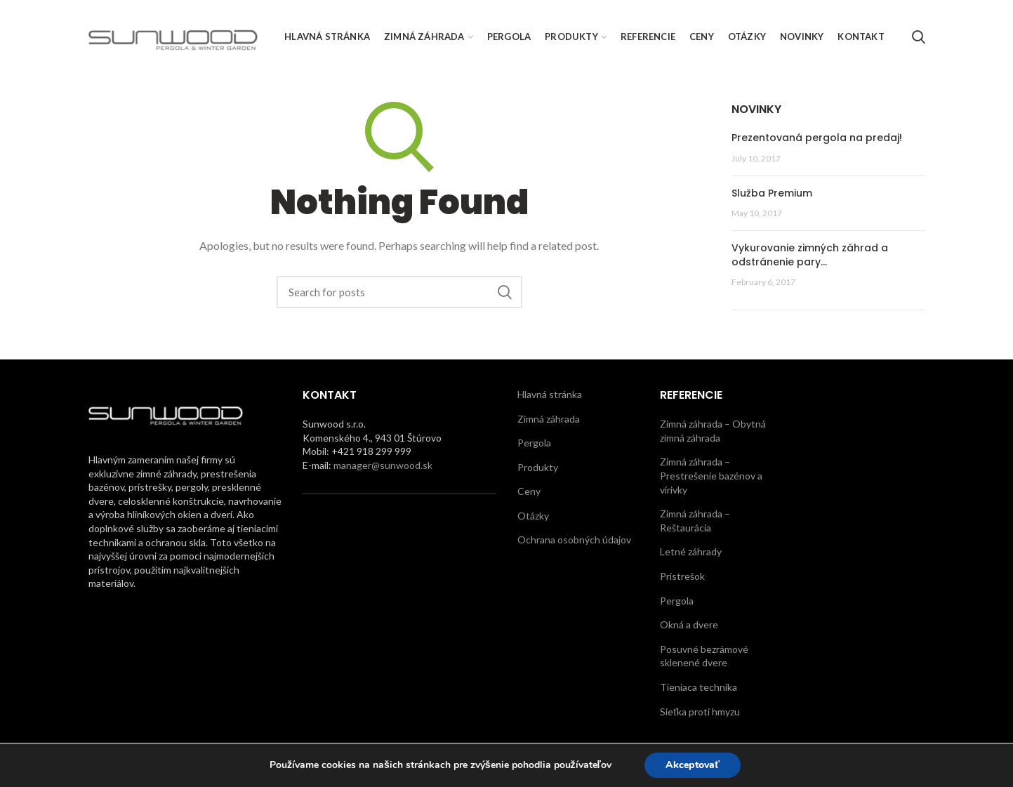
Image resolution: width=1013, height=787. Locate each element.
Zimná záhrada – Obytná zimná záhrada (713, 431)
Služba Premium (771, 193)
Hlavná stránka (549, 394)
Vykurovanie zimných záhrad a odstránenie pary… (809, 255)
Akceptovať (693, 765)
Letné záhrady (691, 551)
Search (504, 292)
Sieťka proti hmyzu (700, 711)
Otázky (533, 516)
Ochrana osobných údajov (574, 539)
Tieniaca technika (698, 687)
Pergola (534, 443)
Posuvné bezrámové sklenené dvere (704, 656)
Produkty (537, 467)
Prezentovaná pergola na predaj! (816, 138)
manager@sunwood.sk (382, 465)
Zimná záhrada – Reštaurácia (695, 521)
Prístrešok (682, 576)
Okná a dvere (689, 624)
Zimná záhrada (548, 419)
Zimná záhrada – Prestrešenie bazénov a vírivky (711, 475)
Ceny (529, 491)
